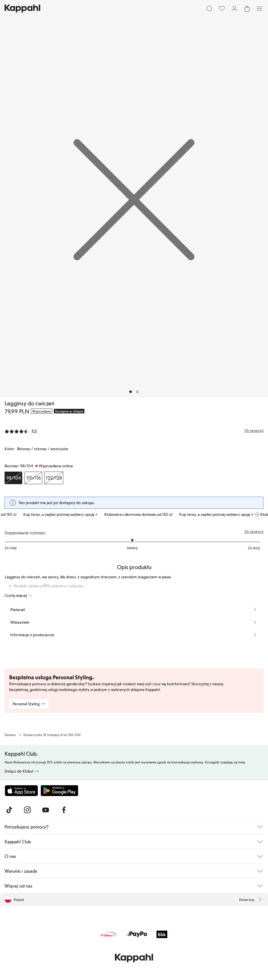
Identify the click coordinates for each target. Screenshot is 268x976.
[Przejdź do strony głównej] (22, 9)
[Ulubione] (222, 8)
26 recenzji (253, 531)
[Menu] (259, 8)
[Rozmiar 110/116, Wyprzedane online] (33, 478)
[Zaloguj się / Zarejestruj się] (234, 8)
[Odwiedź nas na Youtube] (45, 810)
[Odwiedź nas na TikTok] (9, 810)
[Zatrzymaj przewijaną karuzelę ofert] (257, 514)
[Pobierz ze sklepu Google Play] (59, 790)
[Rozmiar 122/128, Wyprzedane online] (53, 478)
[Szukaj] (209, 8)
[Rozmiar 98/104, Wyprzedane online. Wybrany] (13, 478)
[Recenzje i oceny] (134, 430)
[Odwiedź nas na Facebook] (63, 810)
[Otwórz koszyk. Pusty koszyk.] (247, 8)
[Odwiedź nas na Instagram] (27, 810)
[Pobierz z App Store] (21, 790)
